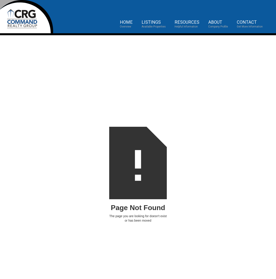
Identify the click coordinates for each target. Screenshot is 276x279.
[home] (26, 16)
